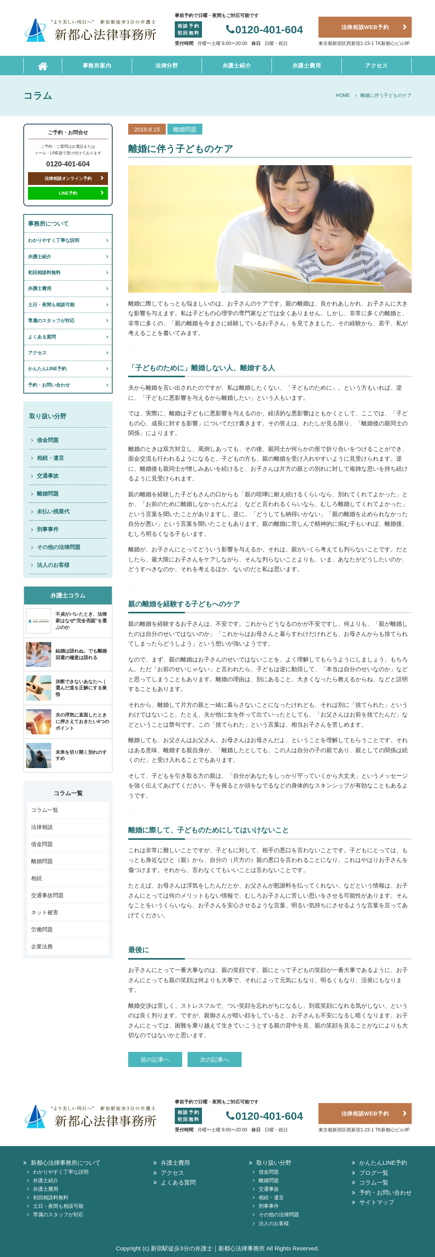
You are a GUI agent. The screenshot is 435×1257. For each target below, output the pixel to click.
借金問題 (48, 440)
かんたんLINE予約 (47, 368)
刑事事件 (48, 529)
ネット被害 (44, 912)
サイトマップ (376, 1202)
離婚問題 (48, 493)
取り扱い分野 (273, 1162)
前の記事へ (155, 1059)
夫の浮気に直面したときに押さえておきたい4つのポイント (83, 721)
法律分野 (166, 65)
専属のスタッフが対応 (51, 320)
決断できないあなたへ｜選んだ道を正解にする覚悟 (81, 688)
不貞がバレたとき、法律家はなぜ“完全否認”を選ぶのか (81, 620)
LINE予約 (68, 193)
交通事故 (48, 476)
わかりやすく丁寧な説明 (53, 240)
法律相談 (42, 827)
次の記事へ (214, 1059)
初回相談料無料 (44, 272)
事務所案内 (97, 65)
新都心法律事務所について (66, 1162)
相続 (36, 878)
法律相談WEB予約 (365, 27)
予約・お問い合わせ (49, 385)
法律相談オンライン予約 (68, 178)
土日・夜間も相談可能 (51, 304)
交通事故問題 (47, 895)
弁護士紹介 (237, 65)
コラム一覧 (44, 810)
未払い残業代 (53, 511)
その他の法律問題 (58, 547)
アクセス (376, 65)
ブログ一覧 (373, 1172)
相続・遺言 (50, 458)
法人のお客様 (53, 565)
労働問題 (42, 929)
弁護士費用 (306, 65)
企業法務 (42, 946)
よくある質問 (42, 337)
